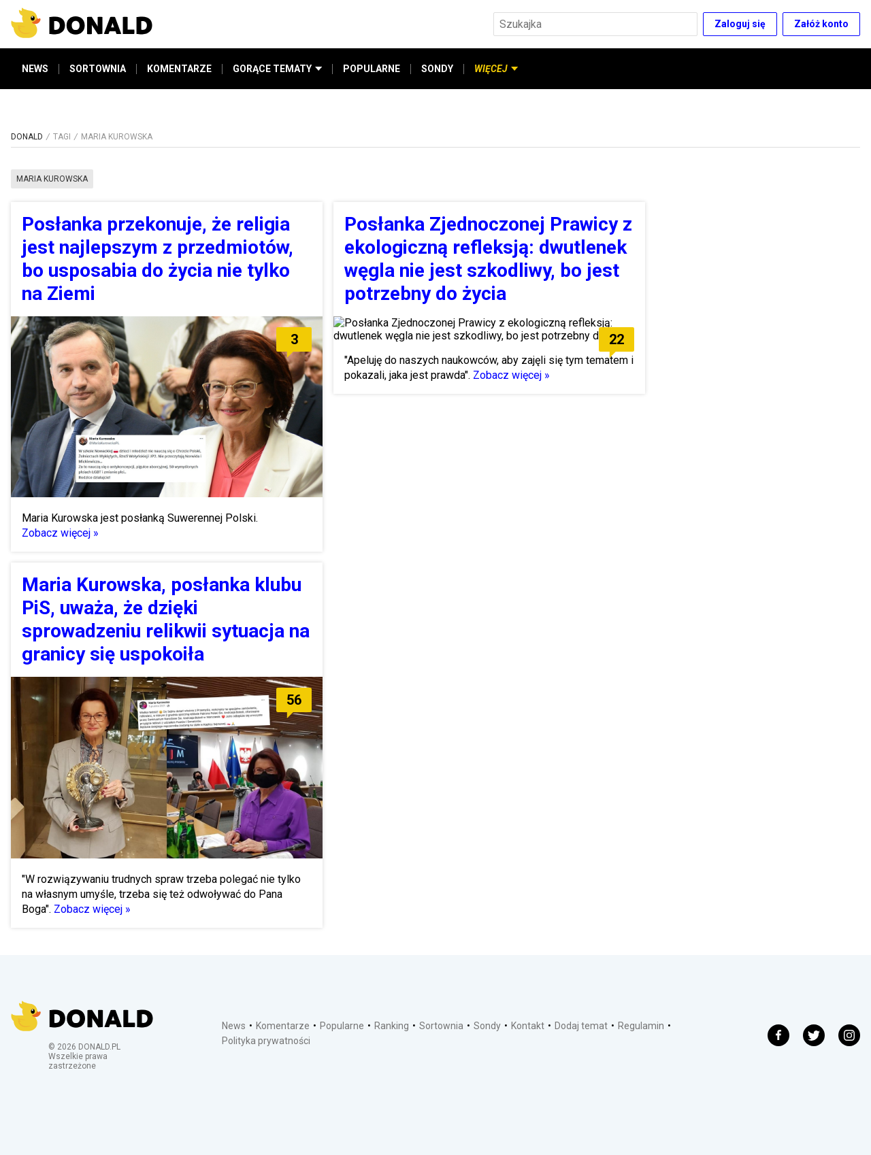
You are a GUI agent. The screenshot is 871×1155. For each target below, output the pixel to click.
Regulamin (641, 1025)
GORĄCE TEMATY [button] (277, 68)
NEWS (35, 68)
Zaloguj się (740, 23)
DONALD (27, 136)
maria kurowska (52, 179)
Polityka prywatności (266, 1040)
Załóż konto (821, 23)
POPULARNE (371, 68)
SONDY (437, 68)
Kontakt (527, 1025)
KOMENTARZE (179, 68)
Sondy (487, 1025)
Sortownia (441, 1025)
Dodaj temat (581, 1025)
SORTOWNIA (97, 68)
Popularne (342, 1025)
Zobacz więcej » (60, 532)
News (234, 1025)
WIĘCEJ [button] (496, 68)
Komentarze (283, 1025)
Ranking (391, 1025)
